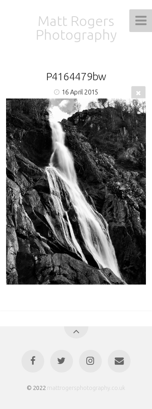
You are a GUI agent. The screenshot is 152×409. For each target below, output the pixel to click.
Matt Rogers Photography (76, 27)
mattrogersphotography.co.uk (86, 388)
